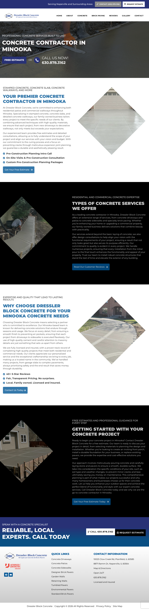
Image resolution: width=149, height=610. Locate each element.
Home (59, 16)
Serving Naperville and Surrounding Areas (70, 4)
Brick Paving (98, 16)
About (69, 16)
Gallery (126, 16)
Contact (139, 16)
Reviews (113, 16)
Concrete (82, 16)
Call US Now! (55, 58)
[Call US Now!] (37, 60)
